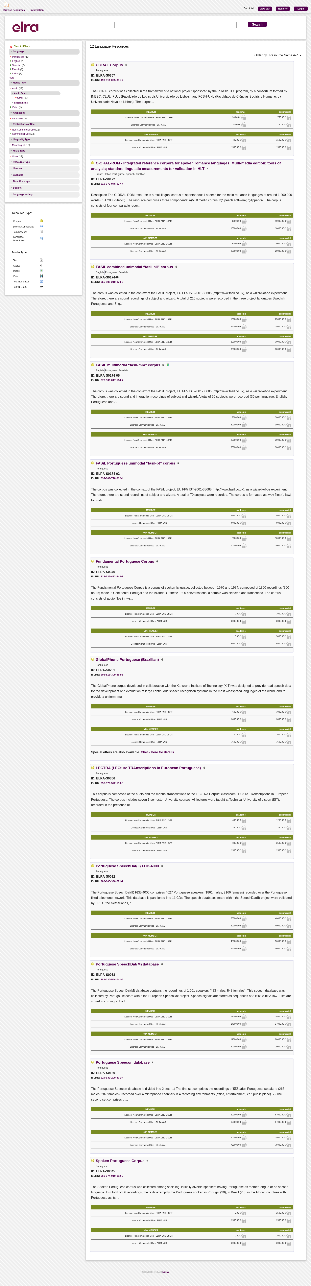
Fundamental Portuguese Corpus (125, 561)
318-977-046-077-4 (112, 183)
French (15, 69)
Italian (15, 73)
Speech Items (21, 103)
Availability (19, 112)
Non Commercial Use (23, 129)
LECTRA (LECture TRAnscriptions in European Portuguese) (148, 768)
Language (18, 51)
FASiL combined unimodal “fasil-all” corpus (134, 267)
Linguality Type (21, 139)
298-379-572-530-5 (112, 783)
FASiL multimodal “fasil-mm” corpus (128, 365)
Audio (15, 88)
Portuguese (18, 57)
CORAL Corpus (109, 65)
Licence (17, 168)
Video (15, 107)
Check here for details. (158, 752)
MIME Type (19, 150)
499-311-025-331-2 (112, 80)
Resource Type (21, 162)
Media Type (19, 82)
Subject (17, 187)
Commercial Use (21, 133)
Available (17, 118)
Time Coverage (21, 181)
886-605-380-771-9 (112, 881)
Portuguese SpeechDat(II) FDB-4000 (127, 866)
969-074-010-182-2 (112, 1175)
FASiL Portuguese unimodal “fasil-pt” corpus (135, 463)
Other (20, 98)
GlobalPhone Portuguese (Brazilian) (127, 659)
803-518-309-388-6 (112, 674)
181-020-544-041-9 (112, 979)
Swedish (16, 65)
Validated (18, 175)
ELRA (165, 1272)
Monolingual (18, 145)
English (16, 61)
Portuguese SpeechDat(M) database (127, 964)
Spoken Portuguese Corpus (120, 1161)
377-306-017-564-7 (112, 380)
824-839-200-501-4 (112, 1077)
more (11, 77)
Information (37, 10)
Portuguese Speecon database (123, 1062)
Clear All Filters (22, 46)
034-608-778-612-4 (112, 478)
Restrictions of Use (24, 124)
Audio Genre (20, 93)
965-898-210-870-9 (112, 281)
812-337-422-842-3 (112, 576)
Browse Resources (14, 10)
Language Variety (23, 194)
